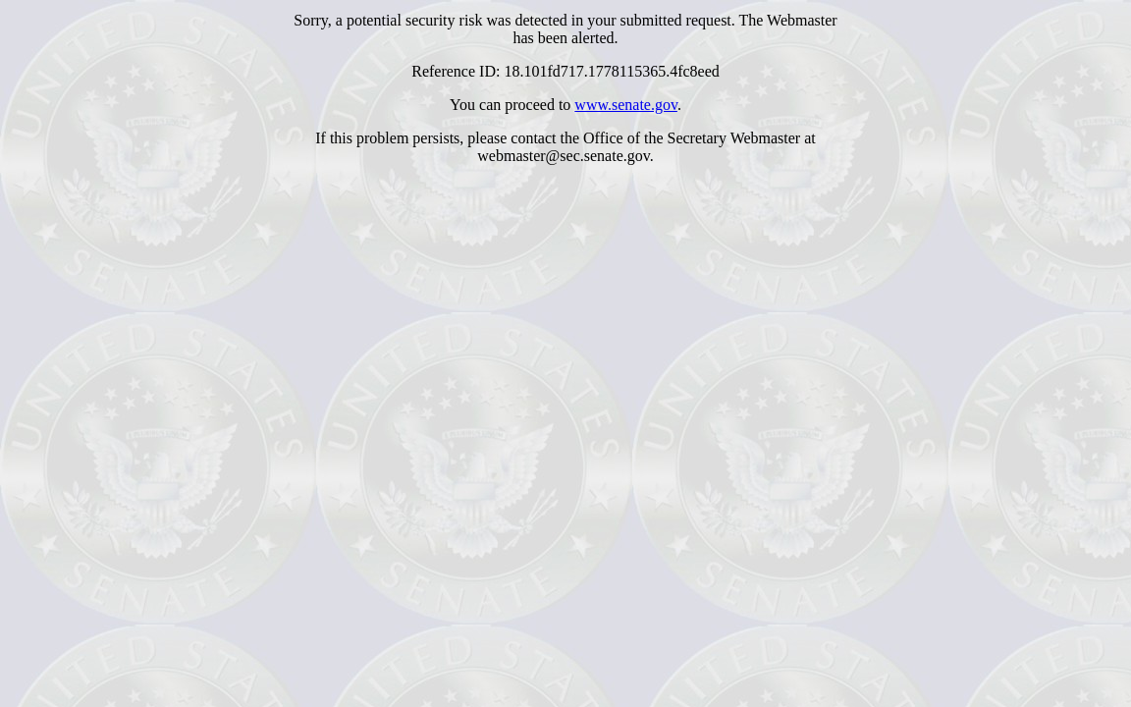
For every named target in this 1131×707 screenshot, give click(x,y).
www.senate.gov (625, 104)
